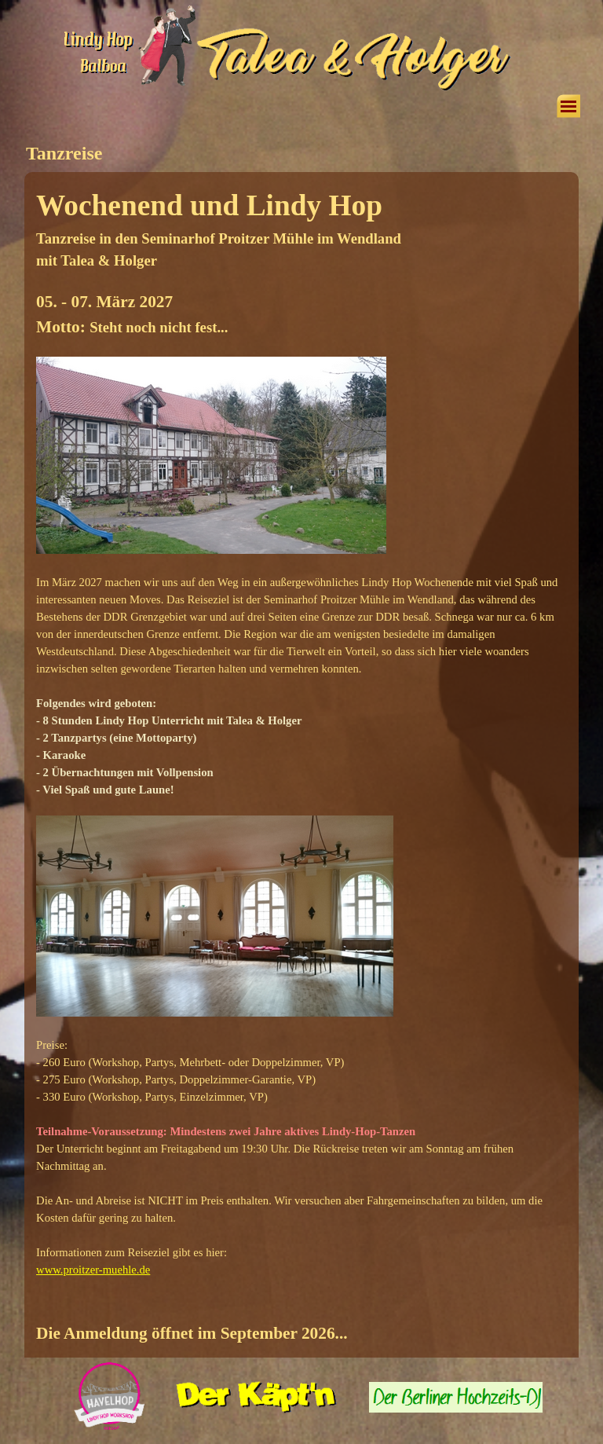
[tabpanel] (301, 765)
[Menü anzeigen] (568, 106)
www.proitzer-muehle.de (93, 1269)
